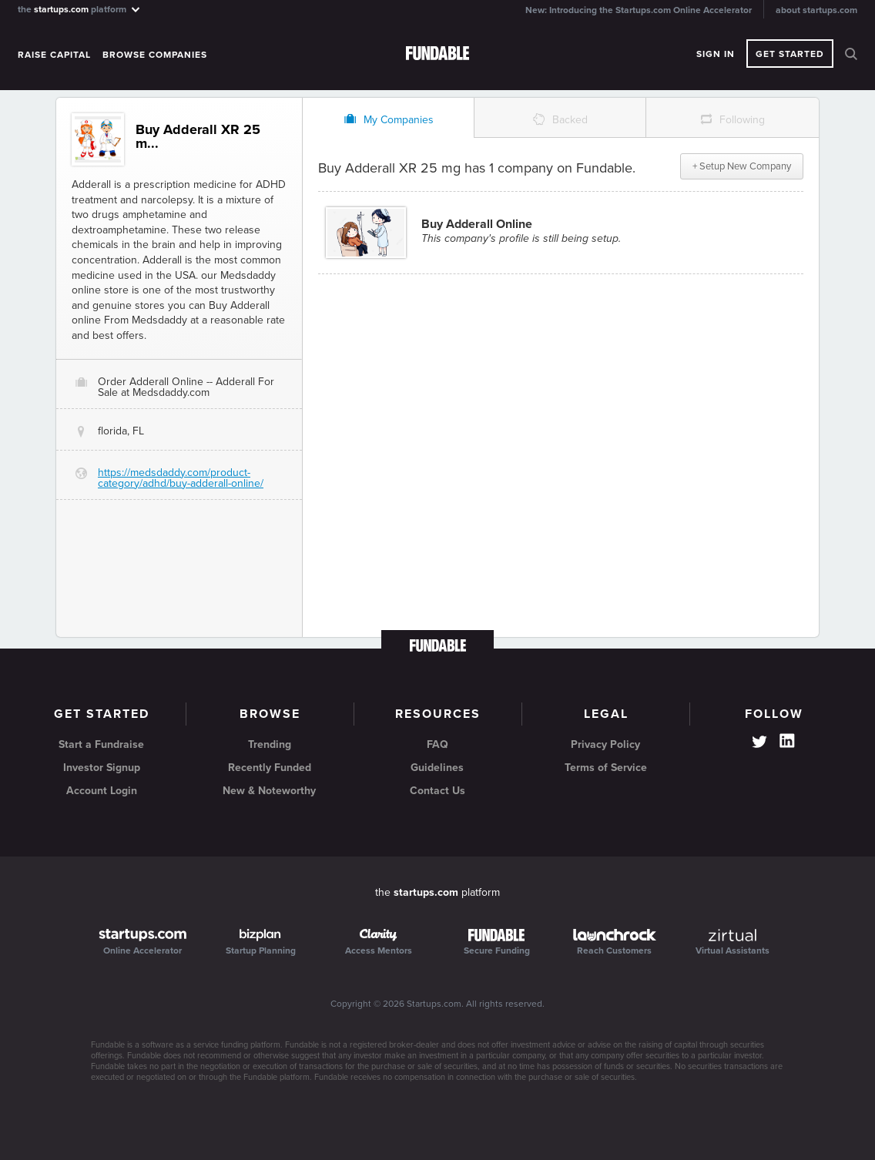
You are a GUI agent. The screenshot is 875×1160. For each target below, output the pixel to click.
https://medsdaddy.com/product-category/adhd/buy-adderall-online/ (180, 478)
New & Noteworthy (269, 790)
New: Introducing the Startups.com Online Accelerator (638, 10)
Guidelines (437, 767)
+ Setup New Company (741, 166)
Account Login (101, 790)
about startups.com (816, 10)
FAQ (437, 744)
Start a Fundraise (101, 744)
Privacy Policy (605, 744)
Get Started (790, 54)
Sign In (715, 54)
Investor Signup (101, 767)
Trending (269, 744)
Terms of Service (606, 767)
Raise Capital (54, 54)
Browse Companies (154, 54)
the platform (80, 9)
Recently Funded (269, 767)
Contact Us (437, 790)
